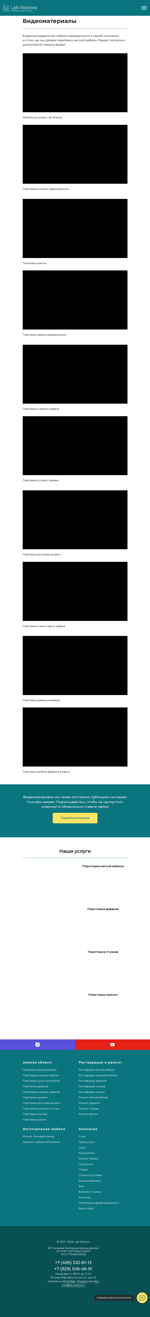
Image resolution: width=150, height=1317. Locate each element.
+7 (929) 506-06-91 (73, 1268)
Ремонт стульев (88, 1108)
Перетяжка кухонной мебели (41, 1080)
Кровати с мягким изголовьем (41, 1142)
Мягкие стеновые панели (39, 1136)
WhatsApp (68, 1281)
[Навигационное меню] (144, 8)
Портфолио (86, 1164)
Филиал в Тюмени (90, 1191)
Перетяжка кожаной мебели (41, 1075)
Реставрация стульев (92, 1086)
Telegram (82, 1281)
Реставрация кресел (92, 1092)
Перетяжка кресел (34, 1119)
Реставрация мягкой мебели (97, 1069)
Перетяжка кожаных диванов (41, 1092)
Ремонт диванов (89, 1103)
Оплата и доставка (90, 1175)
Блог (82, 1186)
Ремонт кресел (88, 1114)
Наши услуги (87, 1142)
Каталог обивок (88, 1158)
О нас (82, 1136)
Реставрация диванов (92, 1080)
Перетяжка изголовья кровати (42, 1103)
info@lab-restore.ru (73, 1285)
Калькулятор (86, 1153)
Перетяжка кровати (35, 1097)
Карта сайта (86, 1208)
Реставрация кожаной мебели (98, 1075)
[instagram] (37, 1044)
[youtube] (112, 1044)
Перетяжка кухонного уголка (41, 1108)
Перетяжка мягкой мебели (40, 1069)
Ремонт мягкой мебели (93, 1097)
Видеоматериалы (90, 1180)
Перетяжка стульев (35, 1114)
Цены (82, 1147)
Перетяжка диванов (35, 1086)
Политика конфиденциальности (99, 1202)
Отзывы (83, 1169)
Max (96, 1281)
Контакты (84, 1197)
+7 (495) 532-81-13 (73, 1262)
